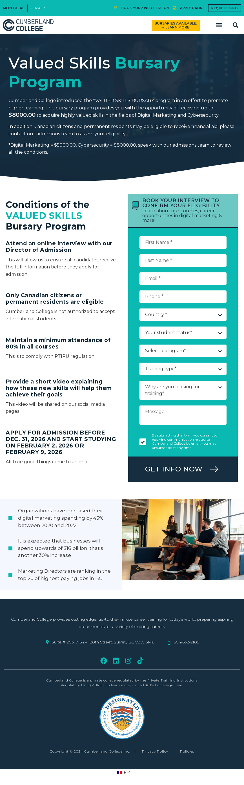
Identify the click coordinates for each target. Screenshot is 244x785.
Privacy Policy (155, 751)
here (178, 685)
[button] (219, 25)
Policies (187, 751)
